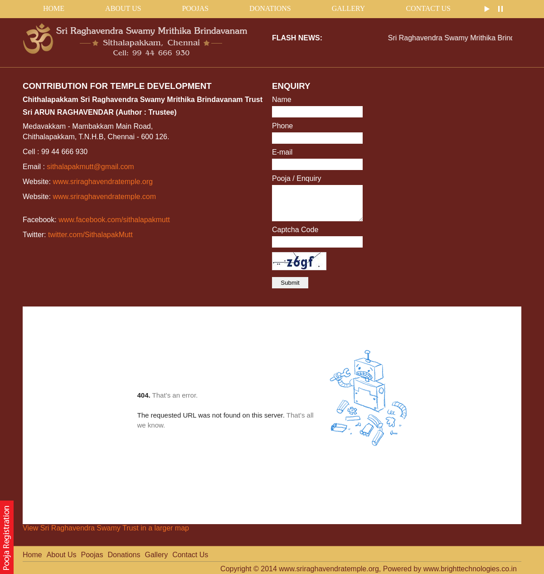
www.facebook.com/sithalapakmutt (114, 220)
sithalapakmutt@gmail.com (90, 166)
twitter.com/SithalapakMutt (90, 234)
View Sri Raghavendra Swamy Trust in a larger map (106, 528)
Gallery (348, 8)
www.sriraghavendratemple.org (103, 181)
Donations (270, 8)
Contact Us (428, 8)
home (53, 8)
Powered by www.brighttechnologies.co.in (450, 569)
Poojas (195, 8)
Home (32, 555)
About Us (123, 8)
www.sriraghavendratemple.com (104, 196)
